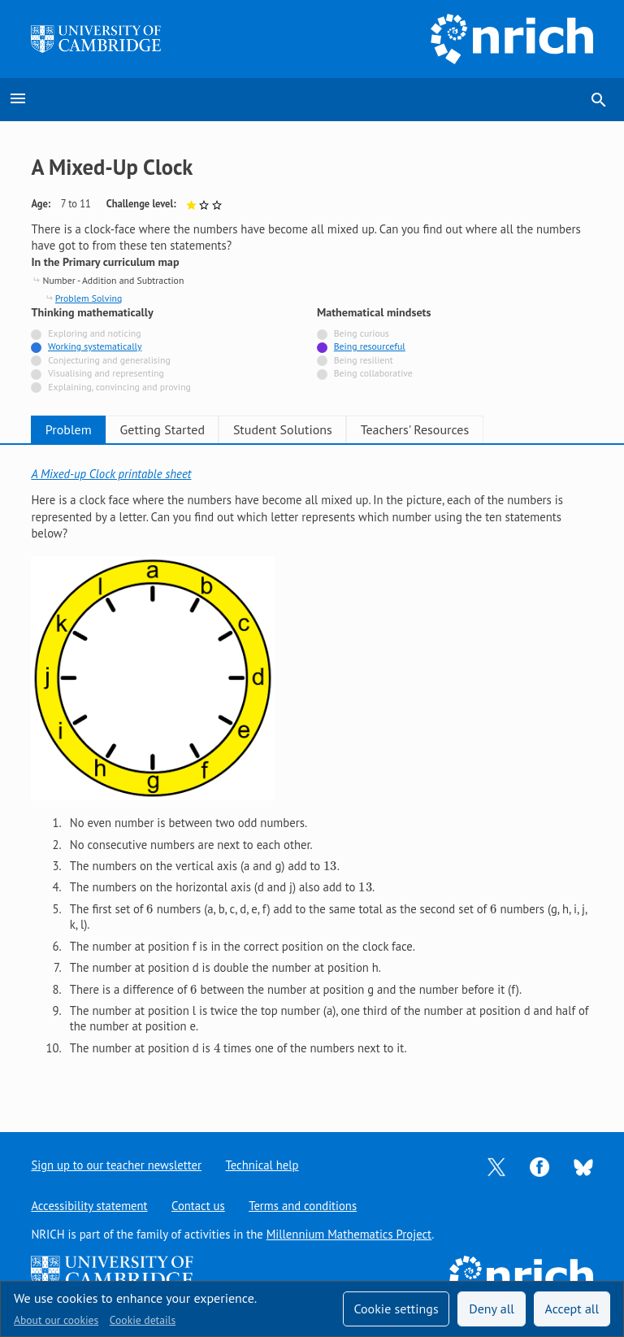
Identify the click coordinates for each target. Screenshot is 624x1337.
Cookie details (143, 1320)
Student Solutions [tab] (326, 429)
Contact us (198, 1205)
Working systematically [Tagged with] (95, 346)
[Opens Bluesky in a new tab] (583, 1166)
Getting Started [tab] (188, 429)
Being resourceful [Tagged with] (369, 346)
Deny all (491, 1308)
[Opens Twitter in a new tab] (496, 1166)
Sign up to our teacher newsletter (116, 1165)
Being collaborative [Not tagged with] (373, 373)
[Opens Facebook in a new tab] (539, 1166)
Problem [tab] (77, 429)
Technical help (262, 1165)
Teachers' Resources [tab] (476, 429)
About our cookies (56, 1320)
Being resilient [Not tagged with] (363, 360)
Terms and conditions (303, 1205)
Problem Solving (89, 298)
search (599, 100)
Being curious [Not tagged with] (361, 333)
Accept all (572, 1308)
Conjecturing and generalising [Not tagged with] (109, 360)
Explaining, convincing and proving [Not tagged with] (119, 387)
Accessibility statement (89, 1205)
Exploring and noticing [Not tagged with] (94, 333)
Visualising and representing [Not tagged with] (106, 373)
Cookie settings (395, 1308)
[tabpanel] (311, 775)
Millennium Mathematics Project (349, 1234)
